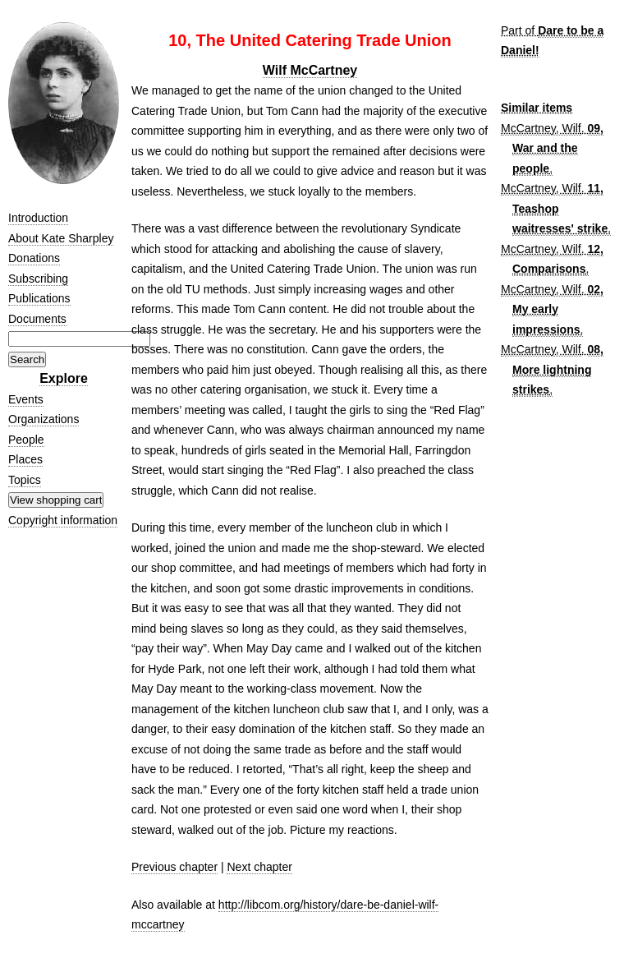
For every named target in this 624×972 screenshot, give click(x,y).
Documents (37, 318)
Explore (63, 378)
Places (25, 459)
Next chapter (259, 866)
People (26, 439)
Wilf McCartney (310, 70)
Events (26, 399)
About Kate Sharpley (60, 238)
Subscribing (38, 278)
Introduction (38, 217)
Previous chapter (174, 866)
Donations (34, 258)
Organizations (43, 419)
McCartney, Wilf (541, 128)
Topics (24, 479)
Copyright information (62, 520)
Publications (39, 298)
